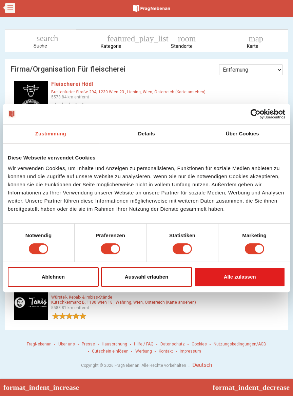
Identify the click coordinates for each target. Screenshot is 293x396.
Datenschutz (172, 344)
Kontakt (166, 351)
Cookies (199, 344)
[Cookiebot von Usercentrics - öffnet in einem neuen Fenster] (255, 114)
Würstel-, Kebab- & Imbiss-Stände (81, 297)
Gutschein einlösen (110, 351)
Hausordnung (114, 344)
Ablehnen (53, 277)
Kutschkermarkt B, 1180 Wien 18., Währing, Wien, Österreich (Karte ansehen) (123, 302)
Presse (88, 344)
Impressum (190, 351)
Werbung (143, 351)
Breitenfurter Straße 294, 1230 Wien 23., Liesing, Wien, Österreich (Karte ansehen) (128, 92)
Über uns (66, 344)
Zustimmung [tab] (50, 133)
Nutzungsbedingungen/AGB (240, 344)
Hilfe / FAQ (144, 344)
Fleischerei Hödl (72, 84)
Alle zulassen (240, 277)
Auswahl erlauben (146, 277)
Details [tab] (146, 133)
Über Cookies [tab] (242, 133)
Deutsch (202, 365)
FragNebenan (39, 344)
